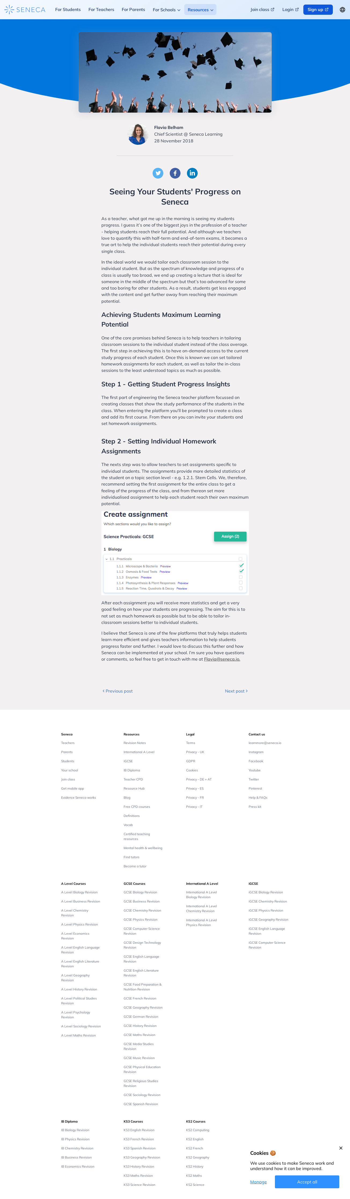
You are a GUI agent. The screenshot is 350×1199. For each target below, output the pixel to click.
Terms (190, 743)
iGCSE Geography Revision (268, 919)
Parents (67, 752)
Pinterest (255, 788)
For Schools (164, 9)
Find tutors (131, 857)
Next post (237, 691)
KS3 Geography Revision (142, 1157)
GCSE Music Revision (139, 1058)
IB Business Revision (76, 1157)
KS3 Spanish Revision (140, 1148)
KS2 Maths (194, 1176)
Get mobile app (72, 788)
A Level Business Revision (80, 901)
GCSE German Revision (141, 1017)
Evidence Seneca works (78, 797)
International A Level (139, 752)
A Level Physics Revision (79, 924)
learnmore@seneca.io (265, 743)
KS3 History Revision (139, 1166)
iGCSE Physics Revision (266, 910)
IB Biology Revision (75, 1130)
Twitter (254, 779)
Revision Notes (135, 743)
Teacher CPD (133, 779)
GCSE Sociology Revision (142, 1095)
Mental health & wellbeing (143, 848)
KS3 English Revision (139, 1130)
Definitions (132, 816)
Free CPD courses (137, 807)
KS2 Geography (197, 1157)
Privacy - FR (195, 797)
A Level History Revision (79, 989)
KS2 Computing (197, 1130)
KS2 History (194, 1166)
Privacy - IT (194, 807)
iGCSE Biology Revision (266, 892)
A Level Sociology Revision (81, 1026)
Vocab (128, 825)
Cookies (192, 770)
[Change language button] (342, 9)
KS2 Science (195, 1185)
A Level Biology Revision (79, 892)
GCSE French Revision (140, 998)
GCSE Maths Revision (139, 1035)
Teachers (68, 743)
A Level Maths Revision (78, 1035)
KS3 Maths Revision (138, 1176)
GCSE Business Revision (142, 901)
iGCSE (128, 761)
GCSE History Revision (140, 1026)
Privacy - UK (195, 752)
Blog (127, 797)
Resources (198, 9)
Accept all (307, 1182)
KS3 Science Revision (139, 1185)
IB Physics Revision (75, 1139)
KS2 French (194, 1148)
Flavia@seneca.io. (222, 659)
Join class (68, 779)
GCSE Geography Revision (143, 1007)
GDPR (190, 761)
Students (67, 761)
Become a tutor (135, 866)
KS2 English (195, 1139)
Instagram (256, 752)
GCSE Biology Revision (140, 892)
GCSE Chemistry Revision (142, 910)
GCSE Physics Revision (140, 919)
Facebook (256, 761)
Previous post (117, 691)
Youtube (255, 770)
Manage (258, 1182)
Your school (69, 770)
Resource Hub (134, 788)
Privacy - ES (195, 788)
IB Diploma (132, 770)
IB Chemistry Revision (77, 1148)
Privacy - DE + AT (199, 779)
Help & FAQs (258, 797)
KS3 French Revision (139, 1139)
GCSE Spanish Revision (141, 1104)
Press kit (255, 807)
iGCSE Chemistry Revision (268, 901)
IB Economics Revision (77, 1166)
